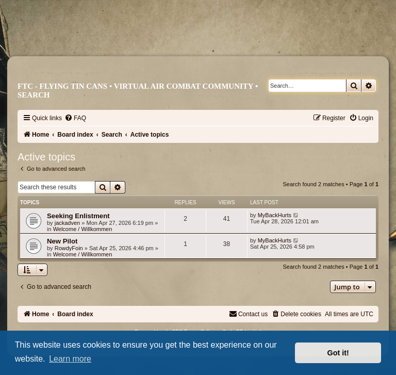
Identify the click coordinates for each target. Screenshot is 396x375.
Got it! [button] (338, 353)
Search (34, 95)
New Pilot (62, 241)
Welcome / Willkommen (82, 229)
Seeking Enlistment (78, 216)
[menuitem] (75, 118)
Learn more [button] (70, 358)
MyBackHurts (274, 215)
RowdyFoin (69, 248)
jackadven (67, 223)
